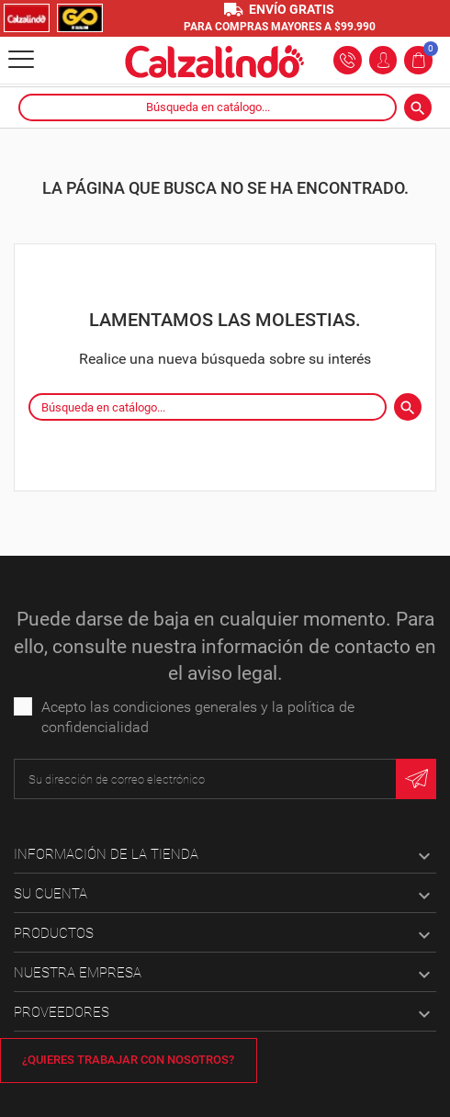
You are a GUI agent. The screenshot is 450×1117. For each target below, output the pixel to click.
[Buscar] (207, 107)
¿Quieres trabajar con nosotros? (128, 1059)
